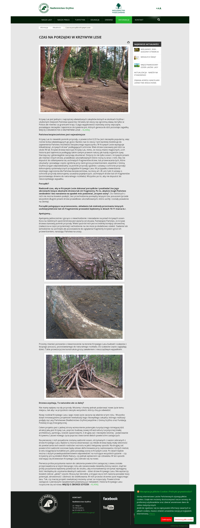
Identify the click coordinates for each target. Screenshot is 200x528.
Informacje (44, 27)
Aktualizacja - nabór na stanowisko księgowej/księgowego (146, 75)
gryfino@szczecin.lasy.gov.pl (83, 512)
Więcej (152, 513)
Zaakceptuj (166, 519)
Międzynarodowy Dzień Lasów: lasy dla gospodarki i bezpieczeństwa (149, 69)
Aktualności (57, 27)
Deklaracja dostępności (179, 526)
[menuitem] (47, 19)
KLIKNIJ (86, 130)
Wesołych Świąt (148, 57)
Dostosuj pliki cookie (184, 519)
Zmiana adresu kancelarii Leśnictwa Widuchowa (146, 81)
